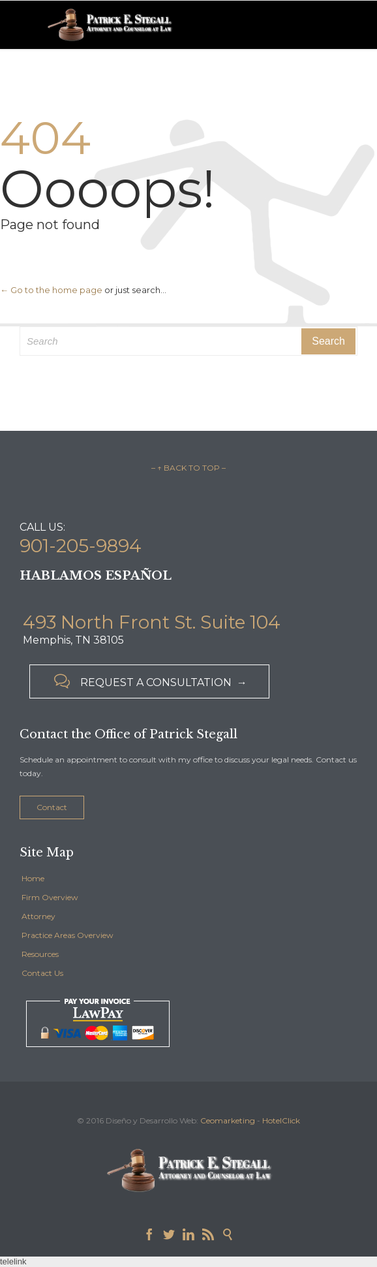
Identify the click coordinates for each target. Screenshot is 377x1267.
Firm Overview (50, 897)
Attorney (38, 916)
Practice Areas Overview (67, 935)
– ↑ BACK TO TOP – (188, 468)
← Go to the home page (51, 290)
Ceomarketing (227, 1120)
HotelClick (281, 1120)
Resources (40, 954)
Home (33, 878)
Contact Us (42, 973)
